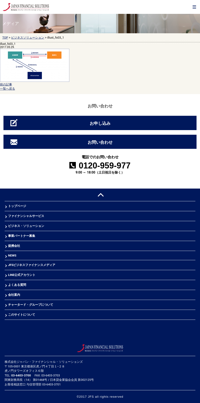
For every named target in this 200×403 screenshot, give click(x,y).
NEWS (12, 255)
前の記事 (6, 84)
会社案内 (14, 294)
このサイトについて (21, 314)
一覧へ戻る (7, 88)
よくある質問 (17, 285)
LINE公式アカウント (21, 275)
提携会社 (14, 245)
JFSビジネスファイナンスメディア (31, 265)
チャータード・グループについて (30, 304)
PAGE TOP (100, 195)
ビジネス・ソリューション (26, 226)
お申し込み (100, 123)
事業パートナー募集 (21, 236)
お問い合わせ (100, 142)
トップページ (17, 206)
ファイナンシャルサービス (26, 216)
